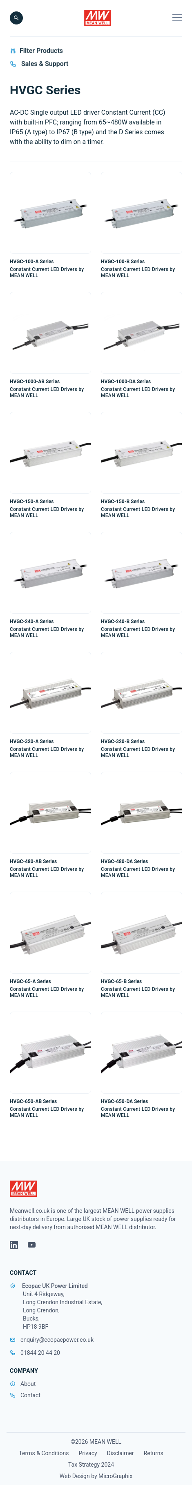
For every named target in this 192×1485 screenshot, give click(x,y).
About (28, 1384)
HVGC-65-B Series (121, 981)
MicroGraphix (115, 1476)
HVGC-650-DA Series (124, 1101)
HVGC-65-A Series (30, 981)
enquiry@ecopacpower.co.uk (52, 1339)
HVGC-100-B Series (123, 261)
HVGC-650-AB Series (33, 1101)
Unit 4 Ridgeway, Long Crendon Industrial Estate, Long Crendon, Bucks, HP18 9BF (62, 1310)
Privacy (87, 1453)
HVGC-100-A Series (32, 261)
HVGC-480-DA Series (124, 861)
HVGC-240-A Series (32, 621)
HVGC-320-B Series (123, 741)
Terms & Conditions (44, 1453)
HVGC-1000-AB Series (35, 381)
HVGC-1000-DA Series (126, 381)
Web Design (75, 1476)
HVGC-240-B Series (123, 621)
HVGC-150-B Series (123, 501)
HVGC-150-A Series (32, 501)
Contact (30, 1395)
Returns (153, 1453)
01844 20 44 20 (35, 1353)
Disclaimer (120, 1453)
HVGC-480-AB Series (33, 861)
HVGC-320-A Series (32, 741)
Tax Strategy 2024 (91, 1464)
